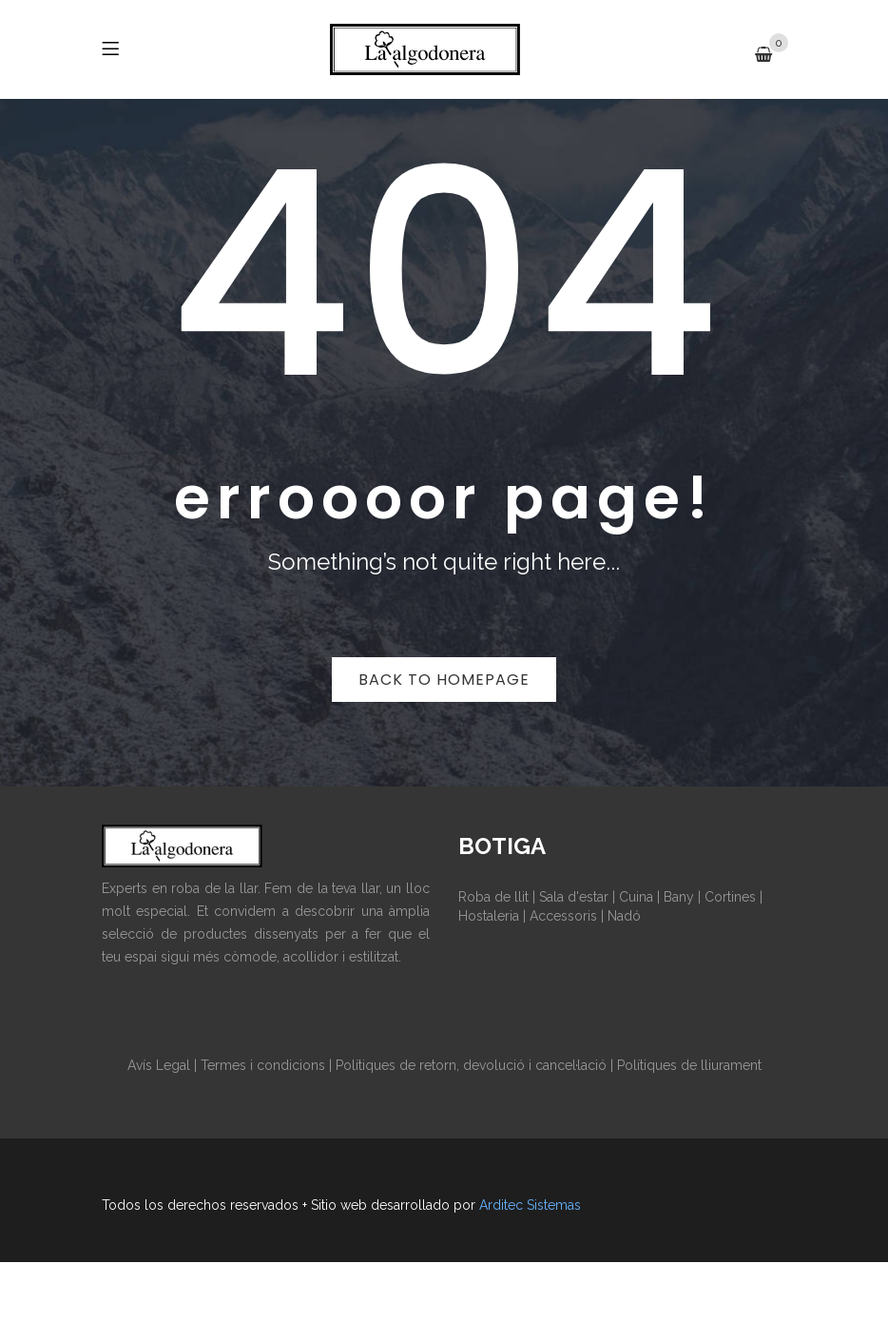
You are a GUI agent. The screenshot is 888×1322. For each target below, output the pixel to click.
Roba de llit (493, 896)
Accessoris (563, 915)
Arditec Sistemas (530, 1205)
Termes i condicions (263, 1065)
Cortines (730, 896)
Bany (679, 896)
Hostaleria (488, 915)
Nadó (624, 915)
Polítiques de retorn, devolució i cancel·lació (471, 1065)
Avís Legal (158, 1065)
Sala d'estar (573, 896)
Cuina (636, 896)
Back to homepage (444, 679)
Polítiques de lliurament (689, 1065)
